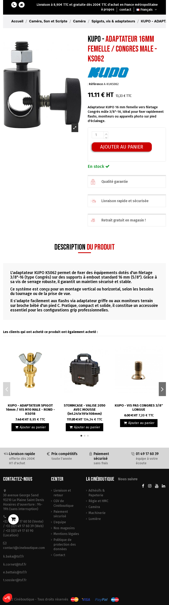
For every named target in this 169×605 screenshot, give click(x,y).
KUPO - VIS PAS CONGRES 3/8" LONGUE (139, 407)
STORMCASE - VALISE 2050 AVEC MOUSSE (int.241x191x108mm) (84, 409)
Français (147, 10)
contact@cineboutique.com (24, 548)
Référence (96, 84)
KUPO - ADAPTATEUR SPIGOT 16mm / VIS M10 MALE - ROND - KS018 (30, 409)
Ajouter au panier (121, 147)
